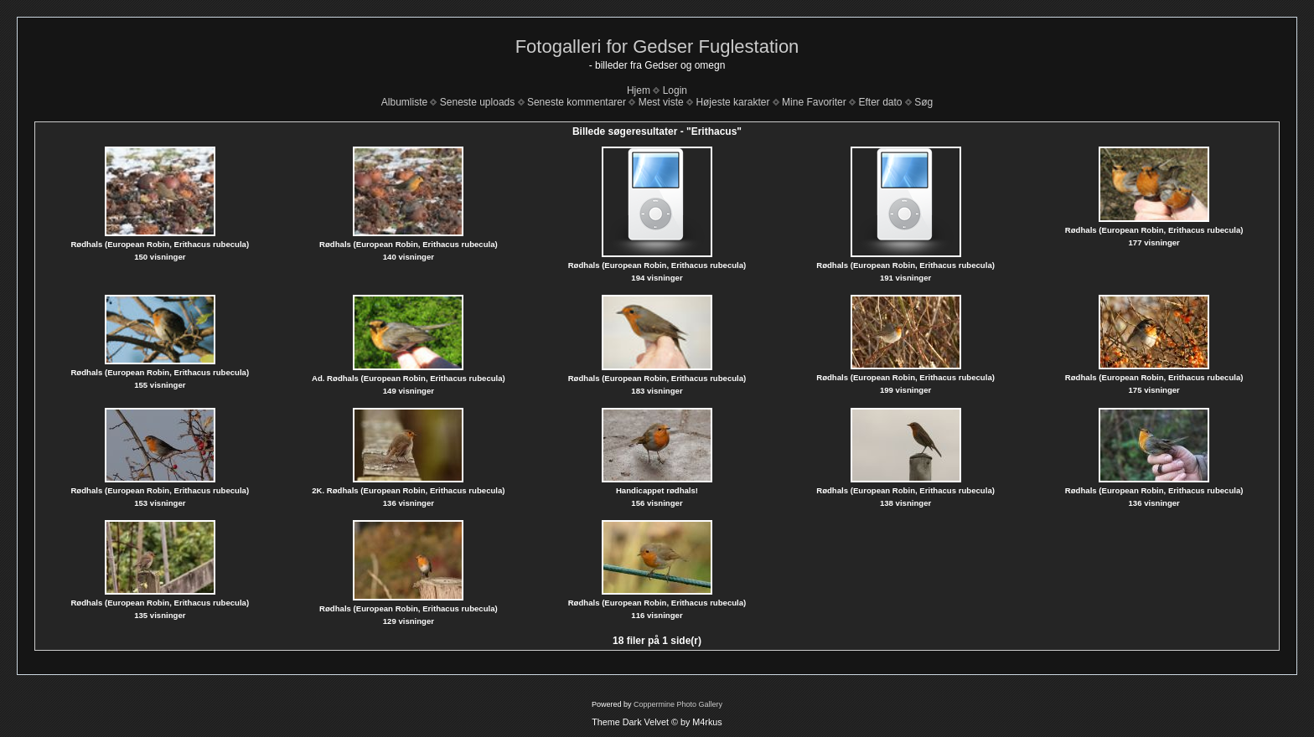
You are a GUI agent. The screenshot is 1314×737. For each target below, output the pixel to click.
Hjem (638, 90)
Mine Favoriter (814, 102)
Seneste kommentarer (576, 102)
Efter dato (880, 102)
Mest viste (661, 102)
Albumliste (404, 102)
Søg (923, 102)
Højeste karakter (732, 102)
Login (675, 90)
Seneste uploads (477, 102)
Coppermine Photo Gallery (678, 704)
